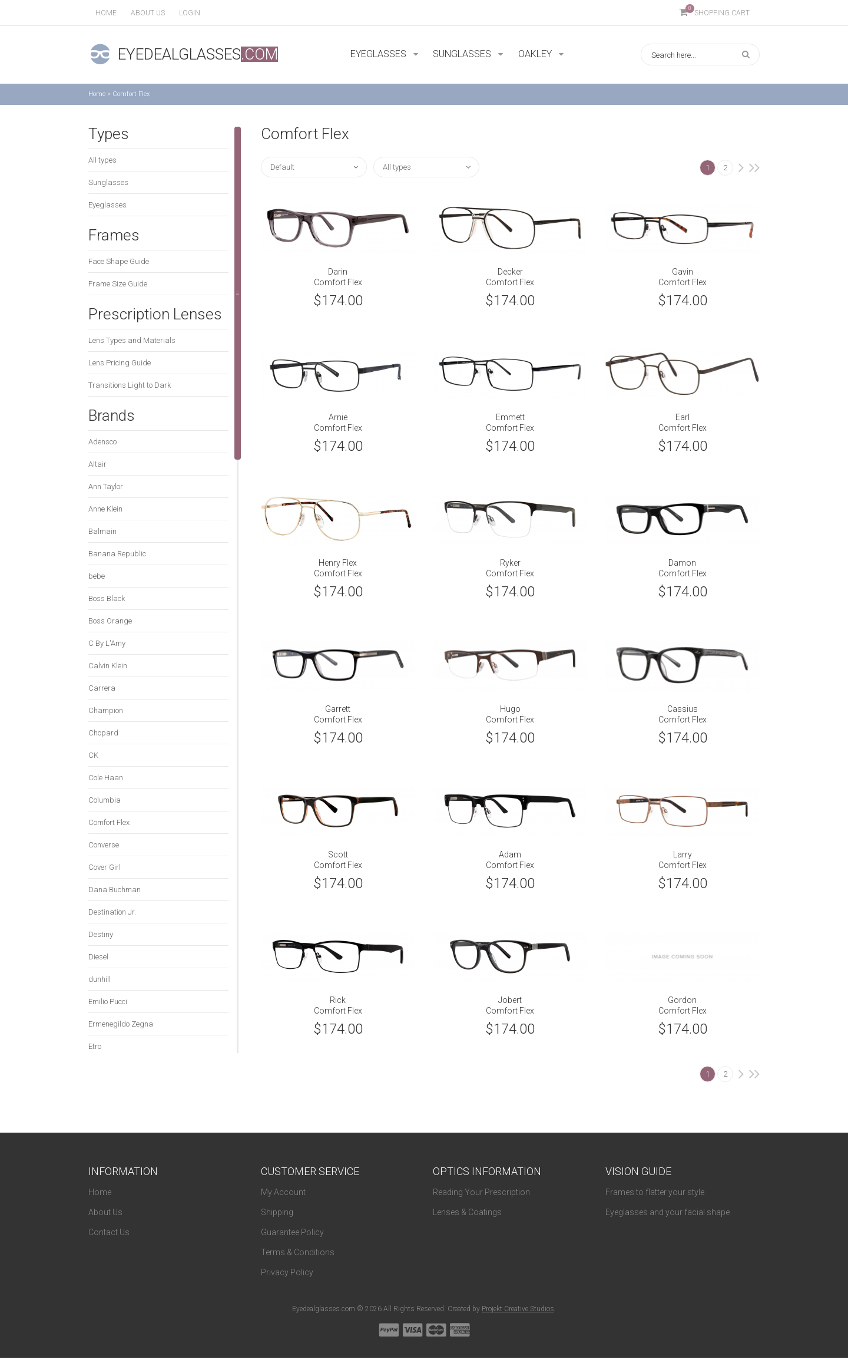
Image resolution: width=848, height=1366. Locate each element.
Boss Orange (110, 620)
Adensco (102, 441)
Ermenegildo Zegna (120, 1023)
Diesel (98, 956)
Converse (103, 844)
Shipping (277, 1212)
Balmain (102, 531)
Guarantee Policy (292, 1232)
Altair (97, 464)
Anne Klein (105, 508)
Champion (105, 710)
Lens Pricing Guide (119, 362)
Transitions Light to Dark (129, 385)
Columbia (104, 800)
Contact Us (109, 1232)
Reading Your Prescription (481, 1192)
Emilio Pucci (107, 1001)
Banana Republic (117, 553)
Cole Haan (105, 777)
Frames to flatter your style (654, 1192)
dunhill (99, 979)
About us (148, 13)
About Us (105, 1212)
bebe (96, 576)
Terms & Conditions (297, 1252)
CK (93, 755)
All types (102, 160)
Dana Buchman (114, 889)
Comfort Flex (109, 822)
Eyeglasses (107, 204)
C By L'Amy (106, 643)
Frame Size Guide (117, 283)
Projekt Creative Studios (518, 1309)
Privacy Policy (287, 1272)
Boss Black (106, 598)
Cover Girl (104, 867)
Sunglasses (108, 182)
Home (106, 13)
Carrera (101, 688)
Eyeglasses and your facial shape (667, 1212)
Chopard (103, 732)
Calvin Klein (107, 665)
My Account (283, 1192)
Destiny (100, 934)
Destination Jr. (112, 912)
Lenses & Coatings (467, 1212)
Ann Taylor (105, 486)
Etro (94, 1046)
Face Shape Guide (118, 261)
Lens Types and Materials (131, 340)
